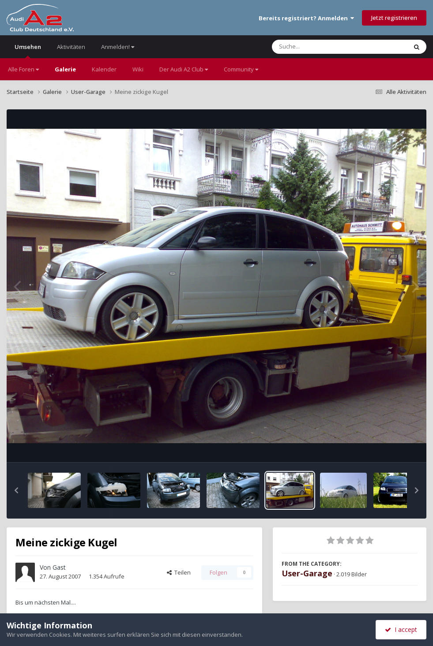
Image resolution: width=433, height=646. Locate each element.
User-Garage (307, 573)
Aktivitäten (71, 47)
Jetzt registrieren (394, 18)
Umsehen (28, 50)
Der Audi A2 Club (183, 69)
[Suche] (321, 47)
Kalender (104, 69)
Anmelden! (117, 47)
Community (241, 69)
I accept (401, 629)
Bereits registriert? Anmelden (306, 18)
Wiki (137, 69)
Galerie (65, 69)
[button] (16, 490)
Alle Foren (23, 69)
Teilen (179, 572)
